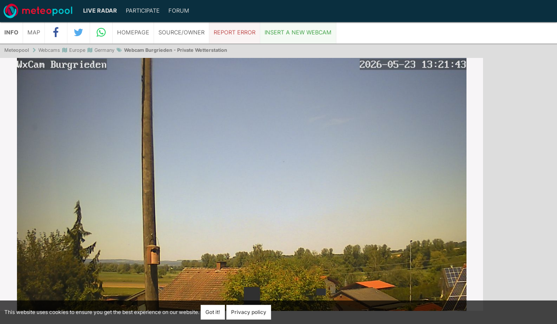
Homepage (133, 32)
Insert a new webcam (298, 32)
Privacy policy (248, 312)
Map (33, 32)
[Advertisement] (520, 191)
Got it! (212, 312)
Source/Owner (181, 32)
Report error (234, 32)
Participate (143, 10)
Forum (178, 10)
